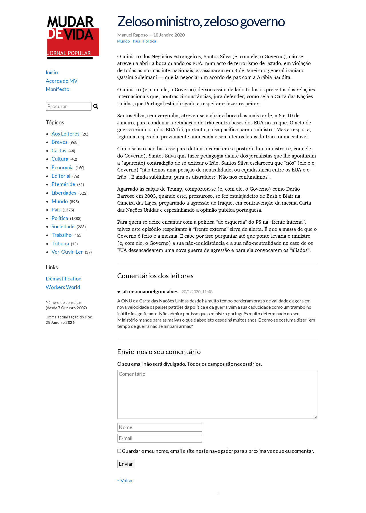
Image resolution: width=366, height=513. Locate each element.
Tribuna (60, 244)
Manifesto (57, 89)
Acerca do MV (61, 81)
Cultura (59, 159)
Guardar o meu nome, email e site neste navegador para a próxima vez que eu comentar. (218, 451)
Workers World (63, 287)
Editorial (60, 176)
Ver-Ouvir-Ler (67, 252)
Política (59, 218)
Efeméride (63, 184)
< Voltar (125, 480)
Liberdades (63, 193)
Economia (62, 167)
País (56, 210)
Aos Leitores (65, 134)
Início (52, 72)
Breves (59, 142)
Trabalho (61, 235)
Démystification (63, 279)
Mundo (59, 201)
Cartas (58, 151)
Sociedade (63, 226)
